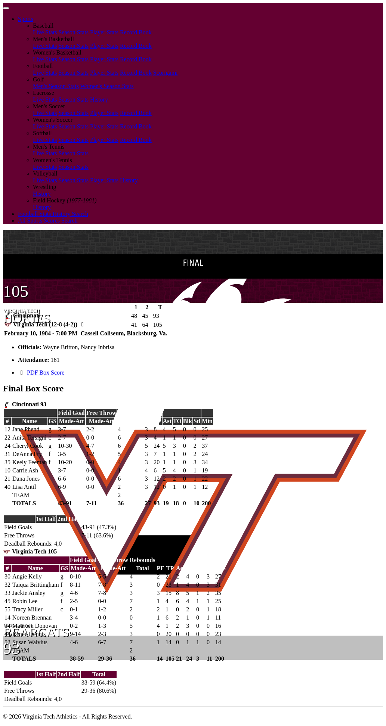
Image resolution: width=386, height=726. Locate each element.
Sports (25, 19)
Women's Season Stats (107, 86)
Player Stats (104, 32)
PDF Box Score (45, 372)
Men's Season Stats (56, 86)
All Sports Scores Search (48, 220)
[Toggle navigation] (6, 8)
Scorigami (165, 72)
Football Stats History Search (53, 214)
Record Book (136, 32)
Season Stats (73, 32)
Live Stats (45, 32)
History (99, 99)
